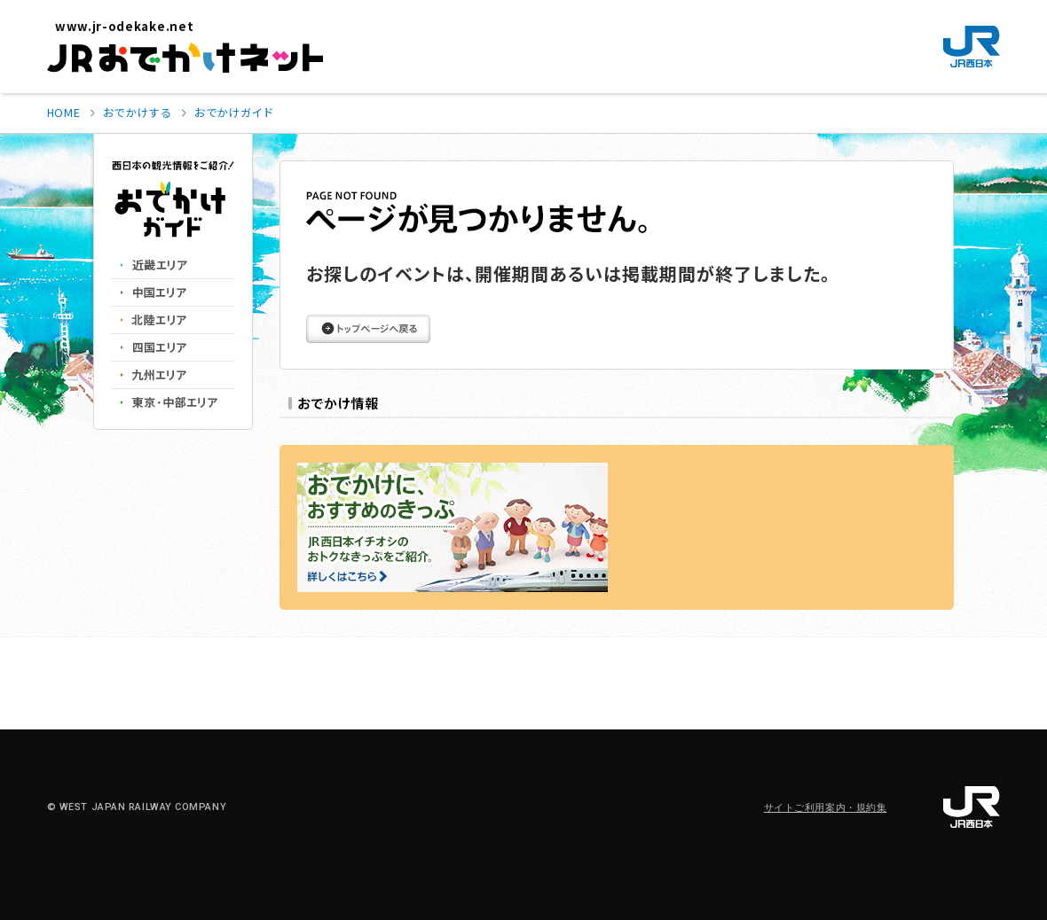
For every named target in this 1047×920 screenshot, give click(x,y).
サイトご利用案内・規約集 (825, 808)
